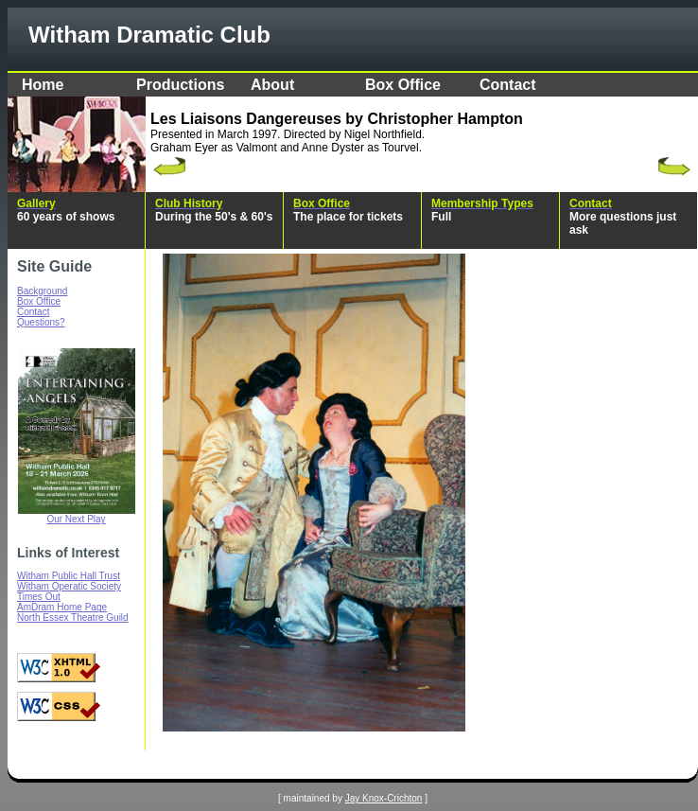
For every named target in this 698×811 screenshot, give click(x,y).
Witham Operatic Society (69, 586)
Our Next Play (75, 519)
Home (42, 85)
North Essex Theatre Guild (73, 617)
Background (42, 291)
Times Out (39, 596)
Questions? (41, 322)
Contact (508, 85)
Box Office (403, 85)
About (272, 85)
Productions (180, 85)
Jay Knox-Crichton (384, 798)
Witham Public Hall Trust (68, 576)
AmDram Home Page (62, 607)
